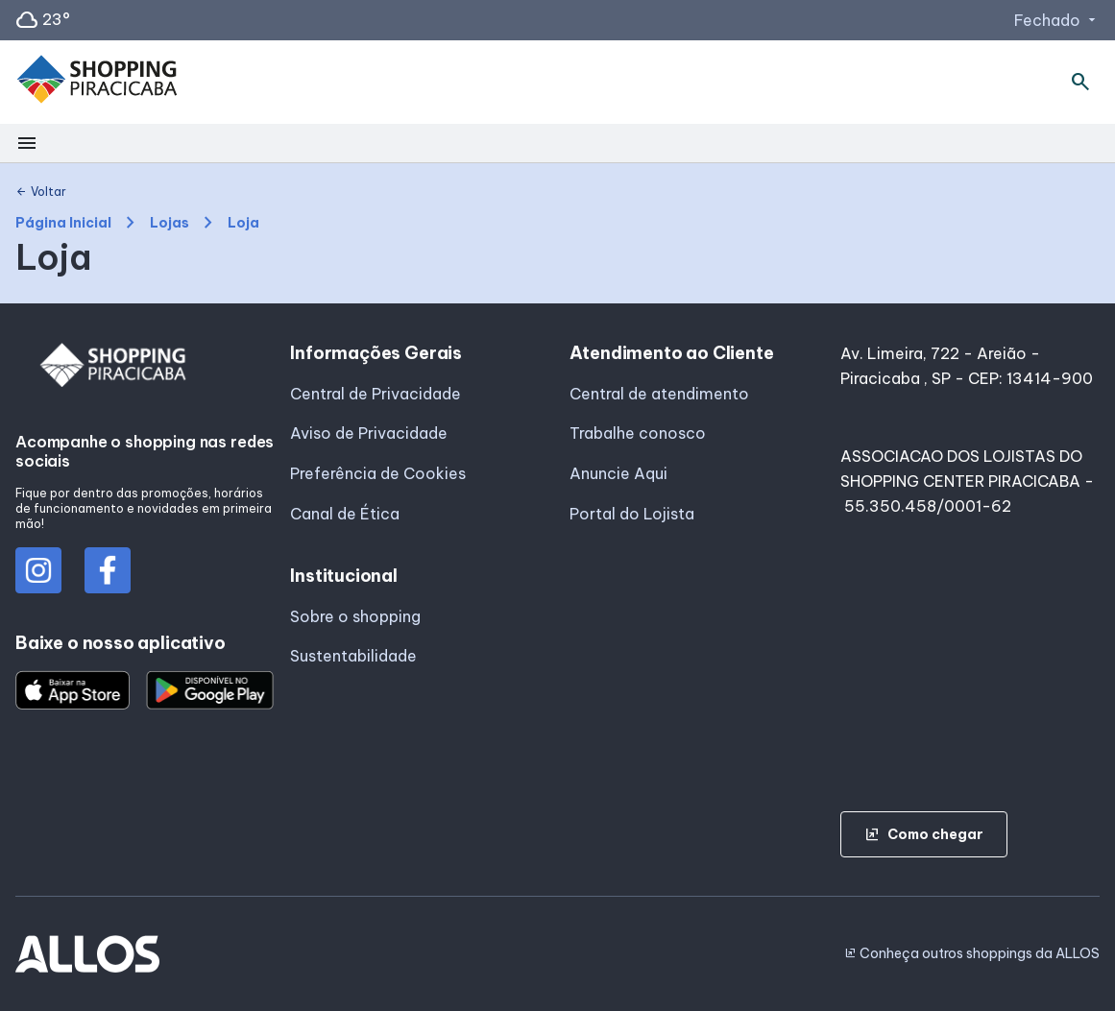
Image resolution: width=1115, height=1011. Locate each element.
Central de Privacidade (375, 393)
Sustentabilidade (353, 655)
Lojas (169, 223)
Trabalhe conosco (638, 433)
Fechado (1057, 20)
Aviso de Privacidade (369, 433)
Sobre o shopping (355, 616)
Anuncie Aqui (618, 473)
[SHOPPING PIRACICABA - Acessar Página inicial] (97, 82)
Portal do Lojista (632, 513)
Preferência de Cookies (378, 473)
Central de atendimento (659, 393)
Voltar (40, 192)
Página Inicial (63, 223)
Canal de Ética (345, 513)
